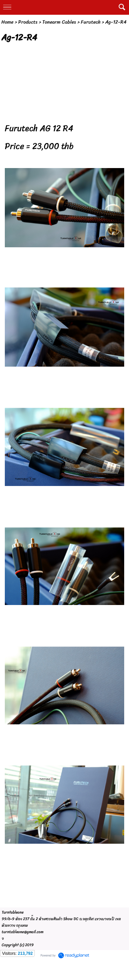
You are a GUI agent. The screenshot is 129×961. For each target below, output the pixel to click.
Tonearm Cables (59, 22)
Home (7, 22)
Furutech (90, 22)
